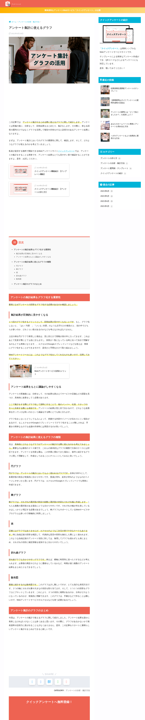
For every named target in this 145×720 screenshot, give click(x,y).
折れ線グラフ (21, 286)
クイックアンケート (67, 151)
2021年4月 (106, 202)
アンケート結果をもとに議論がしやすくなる (33, 267)
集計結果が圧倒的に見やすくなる (29, 263)
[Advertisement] (49, 102)
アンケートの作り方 (111, 158)
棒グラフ (19, 279)
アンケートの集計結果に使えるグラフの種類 (32, 272)
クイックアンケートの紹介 (114, 174)
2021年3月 (106, 207)
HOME (72, 717)
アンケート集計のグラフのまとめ (28, 294)
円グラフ (19, 276)
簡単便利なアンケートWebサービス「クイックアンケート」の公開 (72, 10)
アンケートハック (20, 3)
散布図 (18, 289)
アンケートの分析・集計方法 (115, 163)
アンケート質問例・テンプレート (117, 168)
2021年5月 (106, 197)
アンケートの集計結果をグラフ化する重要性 (32, 259)
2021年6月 (106, 191)
